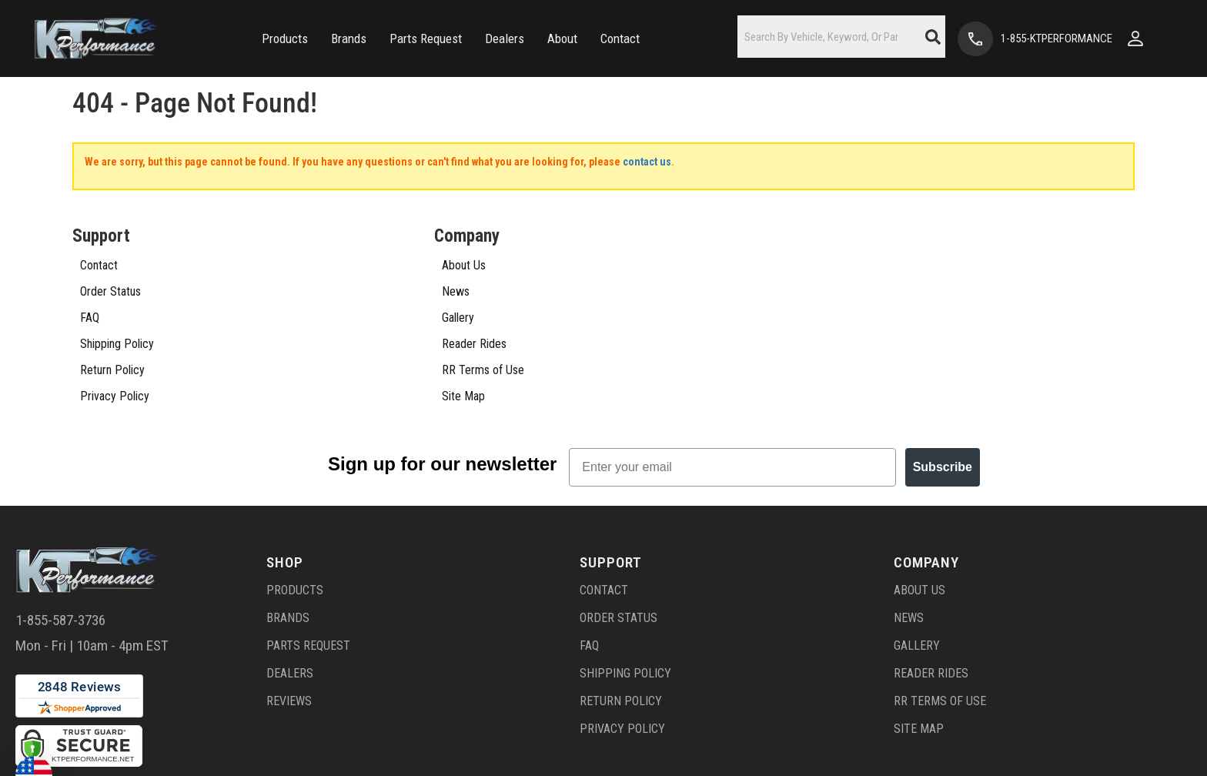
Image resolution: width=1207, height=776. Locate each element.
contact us (647, 162)
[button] (284, 39)
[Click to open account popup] (1135, 38)
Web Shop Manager (770, 750)
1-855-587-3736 (60, 543)
